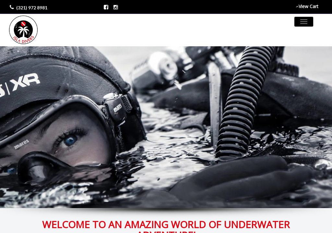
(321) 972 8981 (31, 7)
